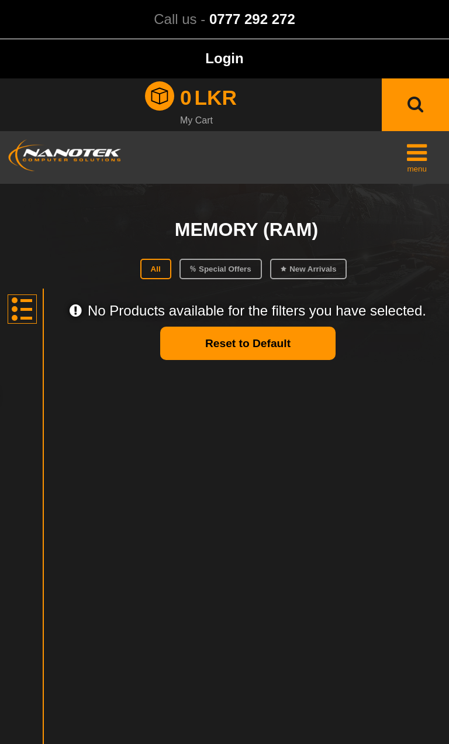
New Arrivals (312, 269)
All (156, 269)
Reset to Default (248, 343)
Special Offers (225, 269)
